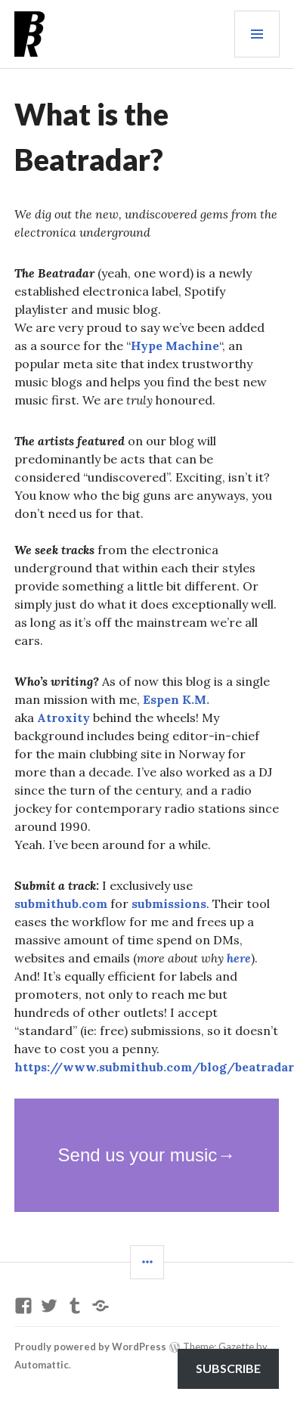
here (239, 957)
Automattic (41, 1365)
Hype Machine (175, 345)
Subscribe (228, 1368)
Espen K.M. (176, 699)
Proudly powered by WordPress (90, 1346)
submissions (169, 903)
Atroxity (63, 717)
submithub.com (60, 903)
